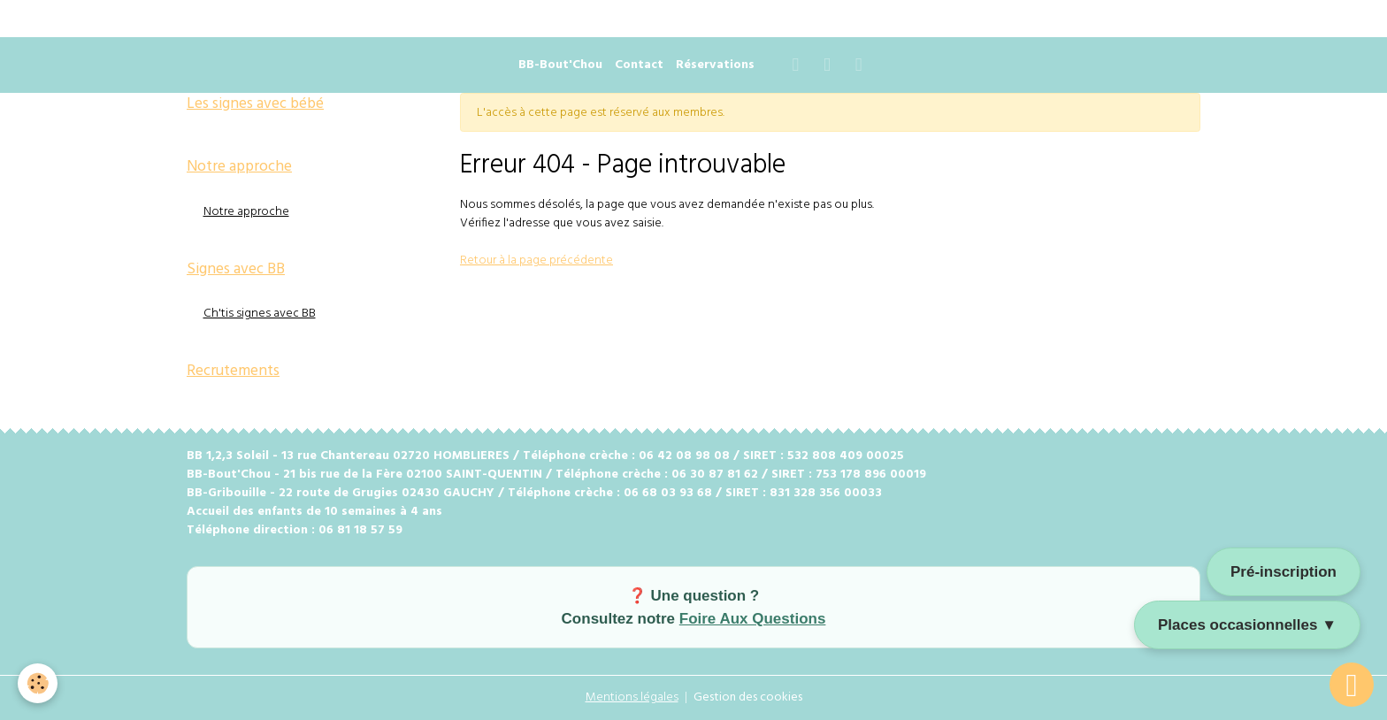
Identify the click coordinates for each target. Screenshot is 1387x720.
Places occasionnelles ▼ (1247, 625)
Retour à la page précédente (536, 260)
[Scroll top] (1352, 685)
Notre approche (246, 212)
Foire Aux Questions (752, 618)
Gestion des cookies (748, 697)
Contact (639, 65)
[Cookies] (37, 683)
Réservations (715, 65)
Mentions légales (632, 697)
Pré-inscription (1283, 571)
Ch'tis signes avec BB (259, 313)
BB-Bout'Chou (560, 65)
